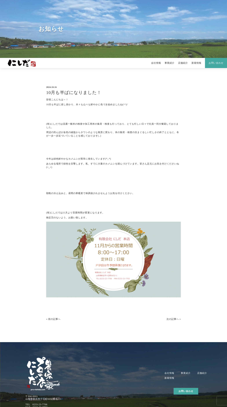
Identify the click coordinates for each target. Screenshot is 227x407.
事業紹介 (169, 63)
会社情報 (156, 63)
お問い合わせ (216, 63)
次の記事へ (172, 319)
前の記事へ (54, 319)
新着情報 (196, 63)
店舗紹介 (183, 63)
